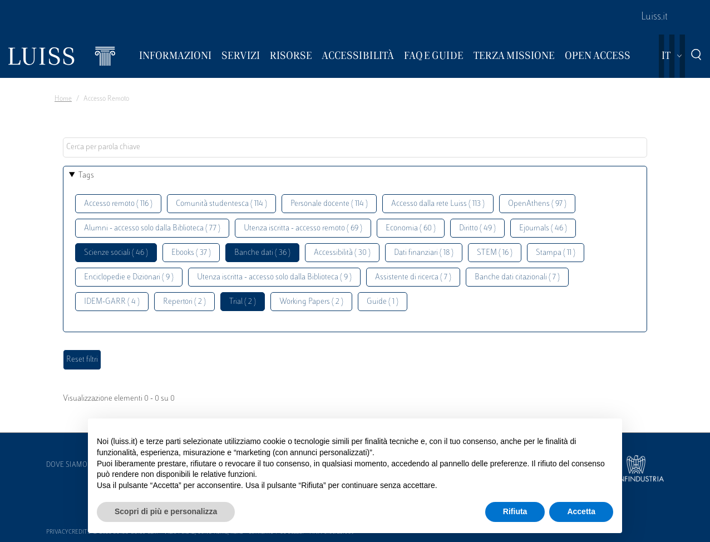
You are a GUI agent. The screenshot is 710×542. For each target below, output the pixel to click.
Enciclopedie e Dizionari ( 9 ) (129, 277)
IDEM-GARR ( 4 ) (112, 302)
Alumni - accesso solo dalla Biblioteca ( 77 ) (152, 228)
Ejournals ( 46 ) (543, 228)
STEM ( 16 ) (494, 253)
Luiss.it (654, 17)
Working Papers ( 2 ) (311, 302)
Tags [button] (86, 175)
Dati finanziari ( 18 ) (423, 253)
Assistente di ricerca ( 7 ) (413, 277)
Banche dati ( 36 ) (262, 253)
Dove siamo (66, 465)
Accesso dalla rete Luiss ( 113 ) (438, 204)
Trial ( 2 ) (242, 302)
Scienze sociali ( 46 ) (116, 253)
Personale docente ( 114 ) (329, 204)
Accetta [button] (581, 511)
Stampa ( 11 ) (555, 253)
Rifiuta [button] (515, 511)
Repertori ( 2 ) (184, 302)
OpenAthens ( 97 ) (537, 204)
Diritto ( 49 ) (477, 228)
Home (63, 99)
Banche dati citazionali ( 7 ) (517, 277)
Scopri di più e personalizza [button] (166, 511)
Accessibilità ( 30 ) (342, 253)
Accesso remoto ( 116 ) (118, 204)
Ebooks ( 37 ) (191, 253)
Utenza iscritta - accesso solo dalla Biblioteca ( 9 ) (274, 277)
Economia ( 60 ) (411, 228)
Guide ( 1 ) (382, 302)
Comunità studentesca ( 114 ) (221, 204)
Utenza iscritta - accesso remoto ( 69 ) (303, 228)
